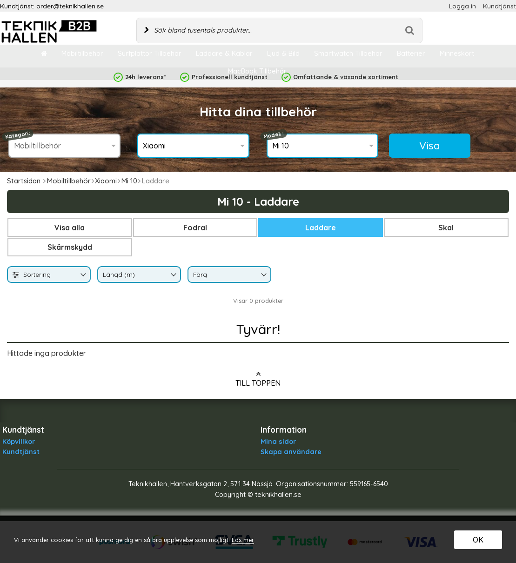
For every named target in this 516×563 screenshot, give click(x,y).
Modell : (273, 135)
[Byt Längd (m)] (172, 275)
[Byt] (82, 275)
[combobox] (49, 274)
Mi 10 (129, 180)
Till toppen (258, 379)
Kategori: (18, 135)
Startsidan (23, 180)
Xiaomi (106, 180)
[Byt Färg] (263, 275)
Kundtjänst (499, 6)
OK (478, 539)
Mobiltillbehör (69, 180)
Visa (429, 145)
